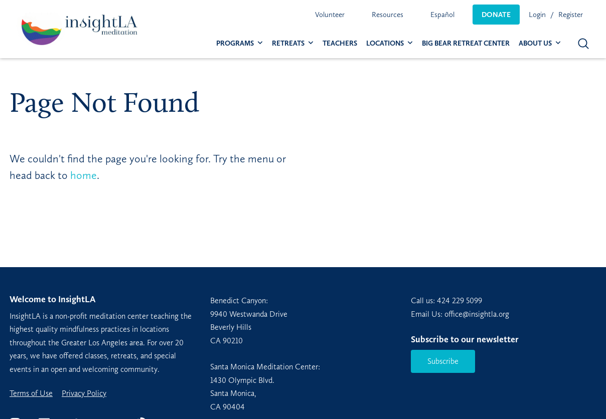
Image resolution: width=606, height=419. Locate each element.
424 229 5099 (459, 300)
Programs (235, 43)
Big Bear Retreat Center (466, 43)
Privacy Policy (84, 393)
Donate (496, 14)
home (83, 175)
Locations (385, 43)
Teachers (340, 43)
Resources (387, 14)
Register (570, 14)
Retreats (288, 43)
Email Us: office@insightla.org (460, 314)
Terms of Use (31, 393)
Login (537, 14)
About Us (535, 43)
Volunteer (330, 14)
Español (442, 14)
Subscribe (443, 361)
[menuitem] (330, 15)
